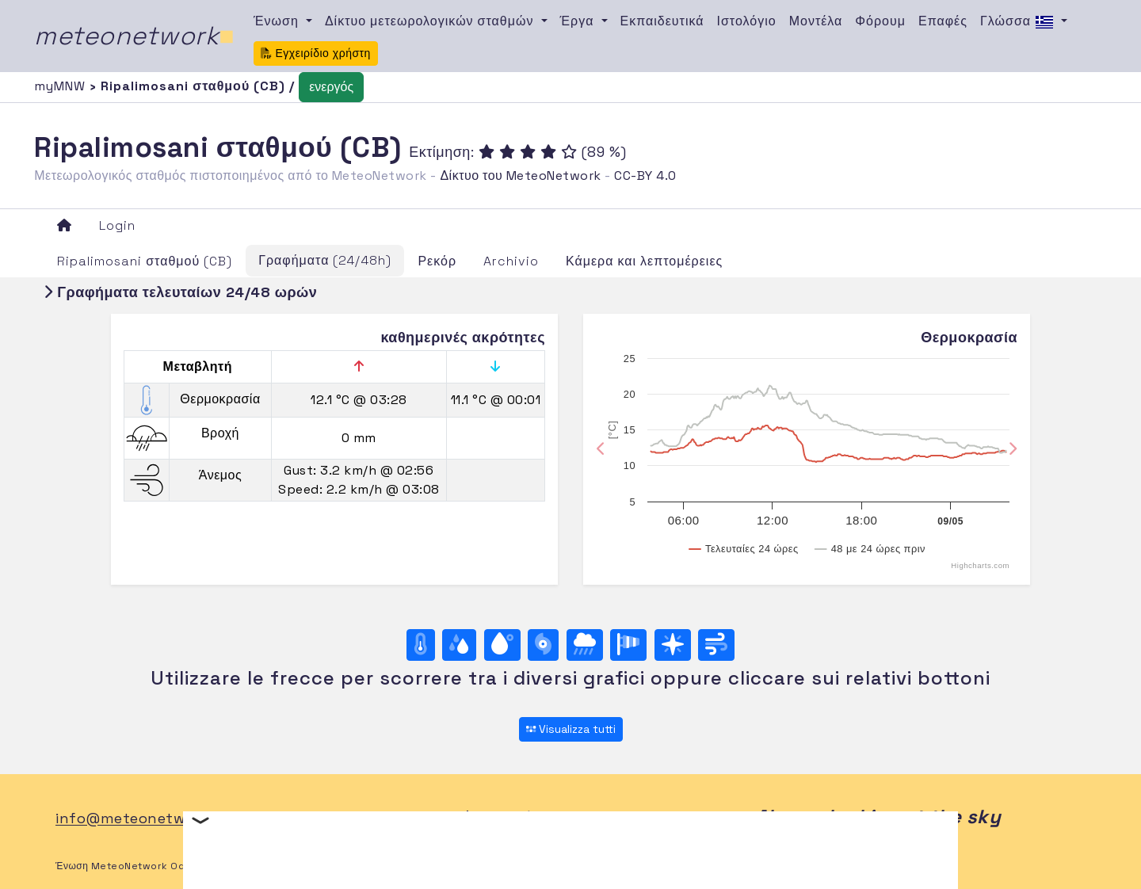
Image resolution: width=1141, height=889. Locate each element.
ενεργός (331, 86)
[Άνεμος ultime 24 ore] (716, 645)
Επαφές (942, 21)
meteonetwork (134, 36)
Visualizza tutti (571, 729)
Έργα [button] (579, 21)
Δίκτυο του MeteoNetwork (520, 175)
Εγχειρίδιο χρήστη (316, 53)
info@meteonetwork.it (139, 819)
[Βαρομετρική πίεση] (543, 645)
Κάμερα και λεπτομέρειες (644, 261)
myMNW (62, 86)
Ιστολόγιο (747, 21)
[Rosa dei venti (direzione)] (672, 645)
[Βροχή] (585, 645)
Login (117, 225)
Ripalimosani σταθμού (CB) (144, 261)
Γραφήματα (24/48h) (324, 260)
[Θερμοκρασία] (420, 645)
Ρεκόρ (437, 261)
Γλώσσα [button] (1019, 22)
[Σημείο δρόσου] (502, 645)
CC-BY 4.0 (645, 175)
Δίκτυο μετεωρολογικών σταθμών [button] (431, 21)
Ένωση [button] (278, 21)
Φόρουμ (880, 21)
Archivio (511, 261)
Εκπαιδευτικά (662, 21)
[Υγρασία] (459, 645)
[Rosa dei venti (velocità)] (628, 645)
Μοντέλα (816, 21)
